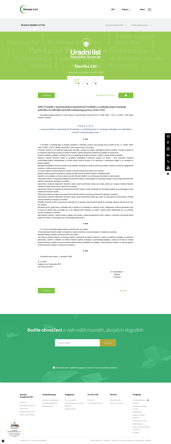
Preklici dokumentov (27, 412)
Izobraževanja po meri (50, 403)
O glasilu (23, 402)
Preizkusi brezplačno (95, 403)
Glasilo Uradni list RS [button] (116, 25)
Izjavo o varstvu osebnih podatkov (102, 367)
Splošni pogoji (138, 424)
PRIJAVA (108, 342)
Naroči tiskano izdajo (27, 415)
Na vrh (123, 290)
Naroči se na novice (117, 403)
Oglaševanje (137, 412)
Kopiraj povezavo (105, 95)
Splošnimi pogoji (77, 367)
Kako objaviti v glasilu (27, 405)
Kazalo (46, 95)
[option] (85, 66)
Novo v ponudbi (70, 400)
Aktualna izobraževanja (50, 400)
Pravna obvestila (97, 440)
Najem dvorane (47, 406)
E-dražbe (136, 433)
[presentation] (85, 358)
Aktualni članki (115, 400)
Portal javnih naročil (140, 421)
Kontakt (136, 403)
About (145, 400)
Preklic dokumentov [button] (141, 25)
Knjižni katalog (70, 409)
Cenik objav (24, 409)
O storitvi (91, 400)
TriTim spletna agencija (125, 440)
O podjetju (136, 400)
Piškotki (107, 440)
